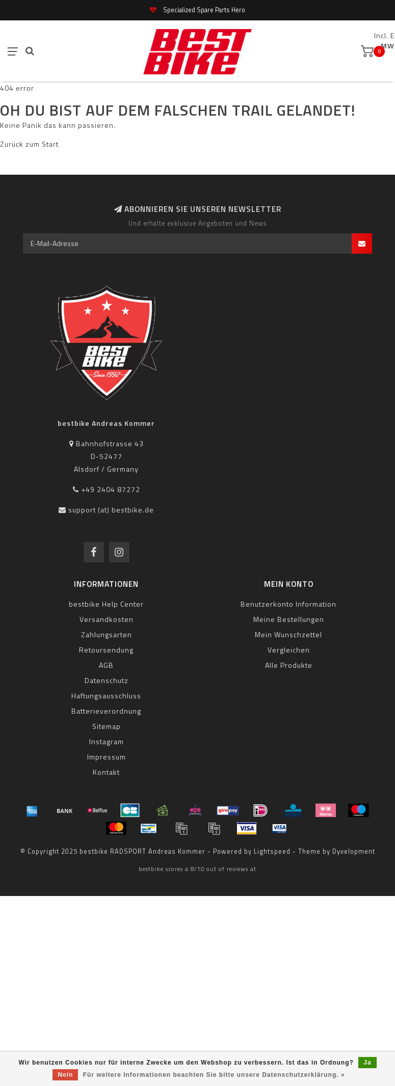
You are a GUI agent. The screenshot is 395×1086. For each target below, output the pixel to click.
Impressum (106, 756)
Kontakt (106, 772)
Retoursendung (106, 649)
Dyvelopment (353, 851)
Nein (65, 1074)
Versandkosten (107, 619)
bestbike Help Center (106, 604)
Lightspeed (272, 851)
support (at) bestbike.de (111, 509)
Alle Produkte (288, 665)
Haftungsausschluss (106, 695)
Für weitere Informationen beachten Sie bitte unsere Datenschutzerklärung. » (214, 1074)
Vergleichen (289, 649)
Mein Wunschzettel (288, 634)
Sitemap (106, 726)
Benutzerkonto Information (288, 604)
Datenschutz (106, 680)
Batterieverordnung (106, 710)
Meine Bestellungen (288, 619)
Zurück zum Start (29, 144)
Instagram (106, 741)
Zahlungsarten (106, 634)
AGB (106, 665)
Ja (367, 1062)
